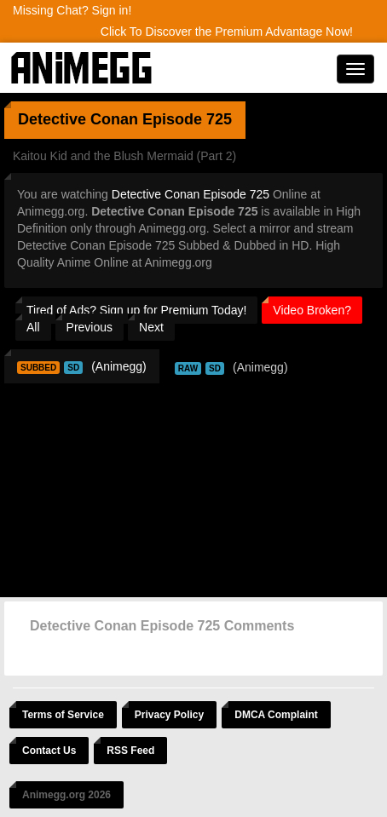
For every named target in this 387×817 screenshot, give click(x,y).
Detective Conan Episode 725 (190, 194)
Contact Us (49, 751)
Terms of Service (63, 715)
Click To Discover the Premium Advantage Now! (227, 31)
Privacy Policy (169, 715)
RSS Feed (130, 751)
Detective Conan (78, 119)
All (33, 327)
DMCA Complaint (276, 715)
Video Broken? (312, 310)
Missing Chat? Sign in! (72, 10)
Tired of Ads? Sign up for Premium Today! (136, 310)
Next (151, 327)
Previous (89, 327)
